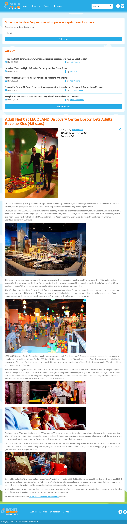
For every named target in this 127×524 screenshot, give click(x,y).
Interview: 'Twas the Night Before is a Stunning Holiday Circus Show (36, 68)
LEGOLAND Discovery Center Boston (44, 497)
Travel (47, 6)
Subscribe (55, 511)
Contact (58, 6)
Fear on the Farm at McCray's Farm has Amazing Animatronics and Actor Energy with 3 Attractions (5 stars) (54, 87)
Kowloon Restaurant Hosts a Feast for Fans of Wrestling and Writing (36, 78)
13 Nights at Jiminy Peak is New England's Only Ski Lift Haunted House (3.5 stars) (42, 96)
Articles (43, 511)
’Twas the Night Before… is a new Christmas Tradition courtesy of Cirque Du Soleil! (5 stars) (46, 59)
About (25, 6)
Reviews (36, 6)
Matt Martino (77, 129)
